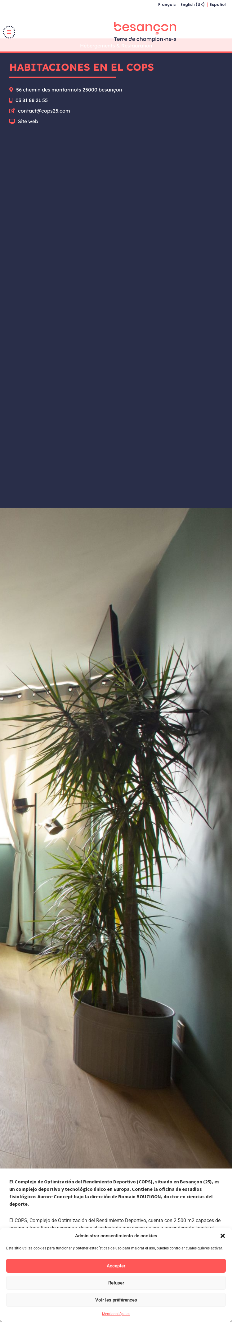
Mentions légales (116, 1314)
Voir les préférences (116, 1300)
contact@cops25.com (44, 124)
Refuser (116, 1283)
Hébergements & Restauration (116, 59)
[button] (223, 1236)
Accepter (116, 1266)
